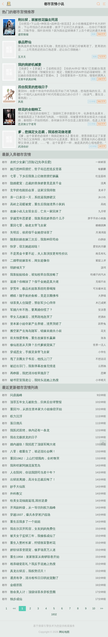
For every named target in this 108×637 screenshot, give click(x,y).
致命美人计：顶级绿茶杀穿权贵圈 (33, 592)
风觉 (20, 101)
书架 (8, 4)
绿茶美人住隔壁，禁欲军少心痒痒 (33, 302)
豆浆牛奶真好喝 (27, 79)
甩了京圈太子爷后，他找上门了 (31, 359)
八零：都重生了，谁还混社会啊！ (33, 451)
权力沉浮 (16, 416)
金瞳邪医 (16, 585)
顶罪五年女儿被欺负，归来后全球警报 (36, 402)
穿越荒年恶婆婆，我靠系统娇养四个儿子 (37, 218)
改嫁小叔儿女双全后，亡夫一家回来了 (36, 211)
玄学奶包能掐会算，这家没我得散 (33, 190)
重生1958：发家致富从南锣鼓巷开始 (34, 556)
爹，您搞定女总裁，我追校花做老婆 (44, 132)
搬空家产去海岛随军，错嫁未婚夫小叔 (36, 330)
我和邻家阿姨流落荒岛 (25, 465)
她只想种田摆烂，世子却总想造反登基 (36, 169)
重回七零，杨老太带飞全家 (28, 225)
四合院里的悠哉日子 (33, 87)
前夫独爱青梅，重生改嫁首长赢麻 (33, 338)
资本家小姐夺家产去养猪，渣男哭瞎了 (36, 323)
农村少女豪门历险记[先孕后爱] (30, 162)
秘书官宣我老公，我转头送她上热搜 (34, 380)
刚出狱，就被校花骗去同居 (38, 20)
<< (14, 608)
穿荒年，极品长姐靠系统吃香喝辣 (33, 288)
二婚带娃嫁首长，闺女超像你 (30, 260)
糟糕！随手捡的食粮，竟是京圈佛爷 (34, 295)
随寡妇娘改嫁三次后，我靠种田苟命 (34, 239)
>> (101, 608)
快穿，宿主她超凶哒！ (25, 246)
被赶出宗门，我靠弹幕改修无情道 (33, 366)
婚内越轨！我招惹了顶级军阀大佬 (33, 444)
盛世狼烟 (23, 34)
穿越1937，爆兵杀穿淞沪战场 (30, 514)
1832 (54, 614)
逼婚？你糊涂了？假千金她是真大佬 (34, 281)
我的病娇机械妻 (29, 64)
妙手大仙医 (17, 486)
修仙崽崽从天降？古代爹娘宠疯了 (33, 345)
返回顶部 (103, 443)
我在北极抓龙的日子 (23, 437)
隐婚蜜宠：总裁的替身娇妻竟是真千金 (36, 183)
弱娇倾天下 (17, 267)
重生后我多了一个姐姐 (25, 521)
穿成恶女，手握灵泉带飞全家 (30, 352)
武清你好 (23, 146)
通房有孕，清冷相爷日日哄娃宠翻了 (34, 578)
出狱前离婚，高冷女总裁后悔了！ (33, 479)
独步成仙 (16, 599)
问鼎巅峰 (16, 395)
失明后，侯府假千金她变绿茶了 (31, 232)
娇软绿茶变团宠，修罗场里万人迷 (33, 549)
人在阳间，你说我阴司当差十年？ (33, 472)
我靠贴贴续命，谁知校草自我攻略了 (34, 274)
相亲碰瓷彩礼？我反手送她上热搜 (33, 563)
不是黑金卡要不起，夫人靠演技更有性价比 (39, 253)
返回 (3, 4)
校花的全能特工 (29, 109)
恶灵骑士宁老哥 (27, 124)
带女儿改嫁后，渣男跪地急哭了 (31, 316)
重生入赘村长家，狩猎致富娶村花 (33, 542)
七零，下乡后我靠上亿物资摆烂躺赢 (34, 176)
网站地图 (64, 631)
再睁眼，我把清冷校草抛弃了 (30, 373)
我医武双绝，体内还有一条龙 (30, 430)
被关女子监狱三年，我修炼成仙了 (33, 535)
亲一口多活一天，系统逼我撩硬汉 (33, 197)
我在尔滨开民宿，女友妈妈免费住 (33, 528)
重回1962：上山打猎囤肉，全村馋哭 (34, 458)
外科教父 (16, 493)
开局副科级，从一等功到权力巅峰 (33, 507)
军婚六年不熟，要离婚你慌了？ (31, 309)
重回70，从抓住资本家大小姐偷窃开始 (36, 409)
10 (93, 608)
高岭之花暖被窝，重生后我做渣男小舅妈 (37, 204)
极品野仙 (24, 42)
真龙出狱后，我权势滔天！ (28, 571)
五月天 (22, 56)
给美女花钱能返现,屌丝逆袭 (28, 500)
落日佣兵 (16, 423)
